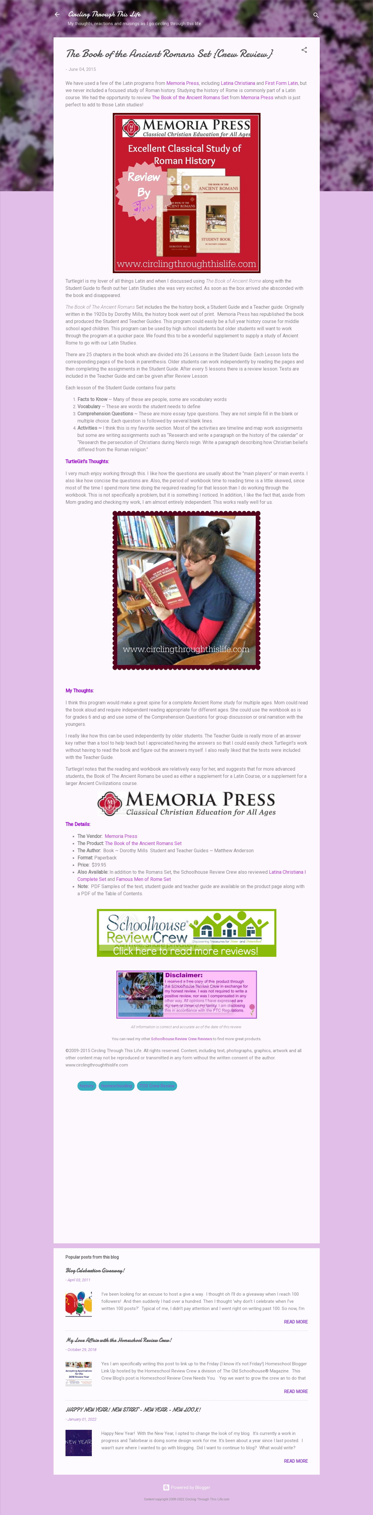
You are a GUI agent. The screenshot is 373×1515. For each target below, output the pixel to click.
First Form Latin (281, 83)
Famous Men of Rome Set (143, 879)
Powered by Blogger (186, 1487)
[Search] (316, 16)
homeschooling (116, 1086)
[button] (304, 51)
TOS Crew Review (157, 1086)
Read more (296, 1322)
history (87, 1086)
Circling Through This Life (104, 14)
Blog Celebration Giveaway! (95, 1270)
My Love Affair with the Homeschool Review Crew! (118, 1340)
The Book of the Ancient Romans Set (190, 97)
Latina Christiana (238, 83)
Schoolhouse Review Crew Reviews (181, 1039)
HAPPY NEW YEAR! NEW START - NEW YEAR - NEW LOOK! (133, 1410)
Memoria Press (182, 83)
